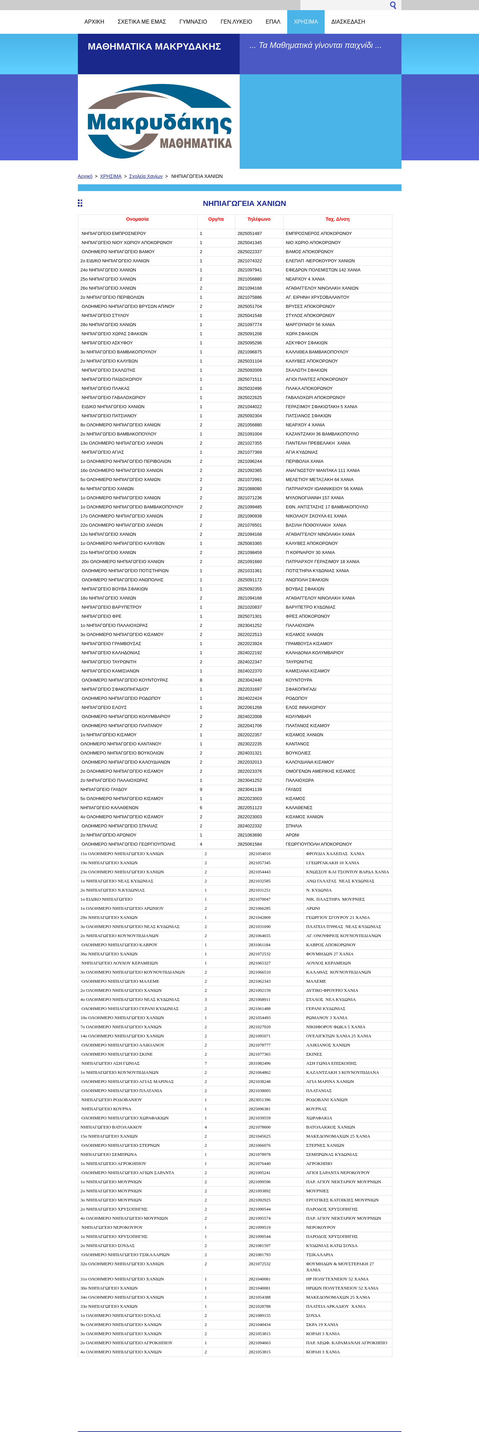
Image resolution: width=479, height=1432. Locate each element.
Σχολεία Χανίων (146, 176)
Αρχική (85, 176)
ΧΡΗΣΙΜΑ (111, 176)
